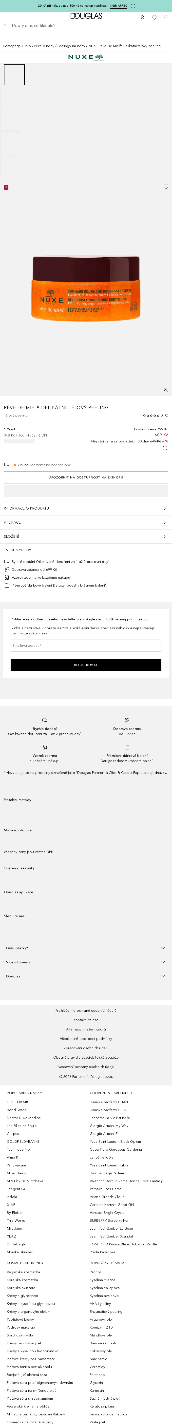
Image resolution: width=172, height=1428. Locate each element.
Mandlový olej (101, 1335)
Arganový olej (101, 1319)
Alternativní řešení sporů (86, 1029)
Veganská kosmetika (23, 1272)
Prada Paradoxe (103, 1252)
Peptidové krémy (20, 1319)
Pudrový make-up (21, 1327)
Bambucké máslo (103, 1343)
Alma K (12, 1157)
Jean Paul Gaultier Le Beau (111, 1228)
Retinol (95, 1272)
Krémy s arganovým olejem (29, 1312)
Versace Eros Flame (106, 1189)
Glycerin (96, 1383)
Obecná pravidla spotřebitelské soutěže (86, 1057)
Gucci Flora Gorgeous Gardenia (116, 1149)
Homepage (12, 46)
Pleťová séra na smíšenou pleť (31, 1391)
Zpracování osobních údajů (86, 1048)
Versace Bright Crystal (108, 1213)
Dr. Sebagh (16, 1244)
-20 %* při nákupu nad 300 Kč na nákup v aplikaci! (72, 5)
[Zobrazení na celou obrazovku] (166, 390)
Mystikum (14, 1228)
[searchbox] (86, 25)
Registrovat (86, 665)
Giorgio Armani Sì (104, 1134)
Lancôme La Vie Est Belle (110, 1118)
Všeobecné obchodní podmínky (86, 1039)
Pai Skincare (16, 1165)
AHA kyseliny (100, 1304)
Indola (12, 1197)
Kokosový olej (101, 1351)
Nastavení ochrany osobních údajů (86, 1067)
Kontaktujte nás (86, 1020)
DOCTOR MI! (17, 1102)
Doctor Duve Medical (24, 1118)
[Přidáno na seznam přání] (166, 187)
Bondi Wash (17, 1110)
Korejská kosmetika (22, 1280)
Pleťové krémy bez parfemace (31, 1359)
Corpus (13, 1134)
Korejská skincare (21, 1288)
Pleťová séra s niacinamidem (30, 1398)
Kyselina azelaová (104, 1296)
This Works (16, 1221)
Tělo (27, 46)
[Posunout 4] (10, 143)
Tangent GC (16, 1189)
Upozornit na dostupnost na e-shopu (86, 477)
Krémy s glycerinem (22, 1296)
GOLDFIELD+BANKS (23, 1142)
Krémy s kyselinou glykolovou (31, 1304)
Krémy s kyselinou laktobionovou (33, 1351)
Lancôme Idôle (102, 1157)
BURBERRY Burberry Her (109, 1221)
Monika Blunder (20, 1252)
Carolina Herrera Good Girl (112, 1205)
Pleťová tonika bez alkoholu (29, 1367)
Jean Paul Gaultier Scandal (111, 1236)
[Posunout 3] (10, 120)
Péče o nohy (44, 46)
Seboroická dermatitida (109, 1414)
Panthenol (98, 1375)
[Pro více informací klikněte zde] (133, 6)
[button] (86, 948)
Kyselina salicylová (105, 1288)
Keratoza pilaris (102, 1406)
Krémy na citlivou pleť (24, 1343)
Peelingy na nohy (71, 46)
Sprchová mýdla (20, 1335)
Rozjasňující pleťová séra (27, 1375)
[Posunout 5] (10, 165)
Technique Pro (18, 1149)
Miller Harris (16, 1173)
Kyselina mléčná (102, 1280)
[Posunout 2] (10, 97)
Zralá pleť (97, 1422)
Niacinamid (99, 1359)
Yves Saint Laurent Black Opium (115, 1142)
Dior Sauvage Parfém (107, 1173)
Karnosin (97, 1391)
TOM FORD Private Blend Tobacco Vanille (123, 1244)
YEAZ (11, 1236)
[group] (86, 120)
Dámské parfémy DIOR (108, 1110)
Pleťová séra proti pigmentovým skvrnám (40, 1383)
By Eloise (14, 1213)
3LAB (11, 1205)
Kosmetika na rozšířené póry (30, 1422)
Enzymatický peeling (106, 1312)
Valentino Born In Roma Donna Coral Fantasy (126, 1181)
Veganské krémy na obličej (28, 1406)
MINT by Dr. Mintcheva (25, 1181)
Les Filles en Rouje (22, 1126)
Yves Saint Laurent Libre (109, 1165)
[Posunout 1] (14, 74)
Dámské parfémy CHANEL (111, 1102)
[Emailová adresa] (86, 645)
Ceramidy (97, 1367)
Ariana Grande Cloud (107, 1197)
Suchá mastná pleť (104, 1398)
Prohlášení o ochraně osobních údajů (86, 1011)
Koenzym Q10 (101, 1327)
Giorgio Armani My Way (109, 1126)
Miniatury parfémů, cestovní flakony (36, 1414)
